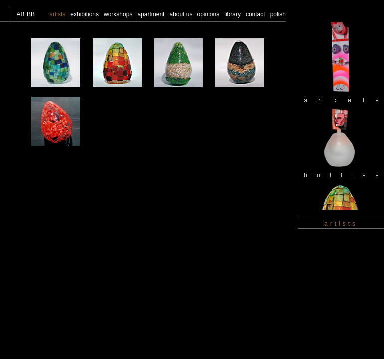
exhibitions (84, 14)
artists (57, 14)
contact (255, 14)
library (232, 14)
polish (278, 14)
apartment (150, 14)
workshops (118, 14)
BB (31, 14)
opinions (208, 14)
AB (20, 14)
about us (180, 14)
